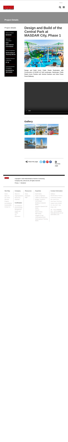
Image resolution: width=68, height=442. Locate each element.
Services (7, 199)
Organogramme (19, 195)
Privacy (17, 183)
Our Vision (7, 197)
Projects (7, 201)
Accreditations (8, 203)
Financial (17, 199)
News (61, 2)
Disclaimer (23, 183)
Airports (37, 210)
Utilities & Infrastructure (41, 197)
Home (6, 194)
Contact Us (7, 207)
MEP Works (38, 213)
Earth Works (38, 194)
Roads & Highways (40, 195)
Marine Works (38, 212)
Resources (17, 197)
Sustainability (8, 205)
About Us (7, 195)
